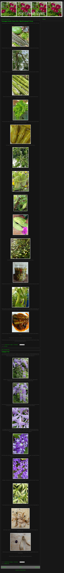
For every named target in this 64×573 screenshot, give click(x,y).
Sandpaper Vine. (6, 563)
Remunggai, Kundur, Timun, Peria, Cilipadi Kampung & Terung (17, 21)
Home (21, 567)
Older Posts (37, 567)
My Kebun (5, 346)
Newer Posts (4, 567)
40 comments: (16, 344)
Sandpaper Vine (5, 351)
